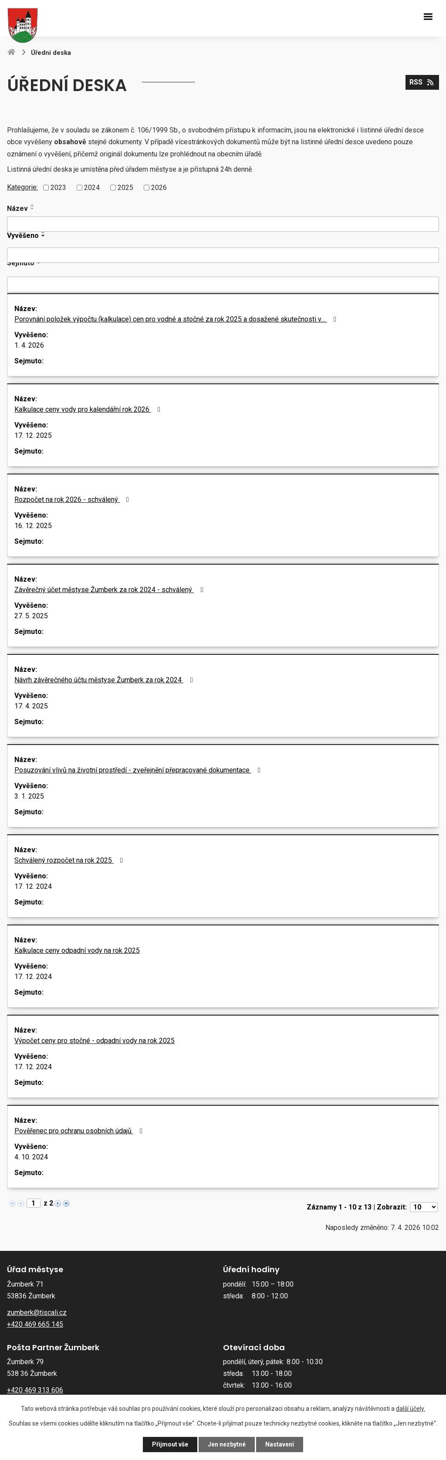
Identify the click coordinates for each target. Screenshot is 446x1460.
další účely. (410, 1408)
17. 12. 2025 (33, 435)
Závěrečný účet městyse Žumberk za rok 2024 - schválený (110, 590)
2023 (58, 187)
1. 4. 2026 (29, 345)
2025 (125, 187)
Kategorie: (22, 187)
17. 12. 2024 (33, 886)
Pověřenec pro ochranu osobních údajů (79, 1131)
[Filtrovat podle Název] (223, 224)
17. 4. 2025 (31, 706)
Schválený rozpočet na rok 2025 (70, 860)
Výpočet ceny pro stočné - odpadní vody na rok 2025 (94, 1041)
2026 (159, 187)
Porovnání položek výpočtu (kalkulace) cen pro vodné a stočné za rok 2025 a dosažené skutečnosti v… (176, 319)
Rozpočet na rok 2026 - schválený (73, 499)
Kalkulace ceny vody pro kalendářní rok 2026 (88, 409)
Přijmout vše (170, 1444)
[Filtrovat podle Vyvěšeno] (223, 255)
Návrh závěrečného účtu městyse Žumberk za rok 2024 (105, 680)
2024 (92, 187)
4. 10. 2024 (31, 1157)
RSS (422, 82)
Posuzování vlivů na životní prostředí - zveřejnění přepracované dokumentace (139, 770)
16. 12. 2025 (33, 526)
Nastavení (279, 1444)
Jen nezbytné (227, 1444)
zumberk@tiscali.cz (37, 1312)
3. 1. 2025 (29, 796)
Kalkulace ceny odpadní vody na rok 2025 (77, 950)
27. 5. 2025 (31, 616)
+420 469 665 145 (35, 1324)
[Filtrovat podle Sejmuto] (223, 284)
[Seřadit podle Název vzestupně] (32, 205)
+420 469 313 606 (35, 1390)
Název (17, 208)
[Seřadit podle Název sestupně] (32, 208)
